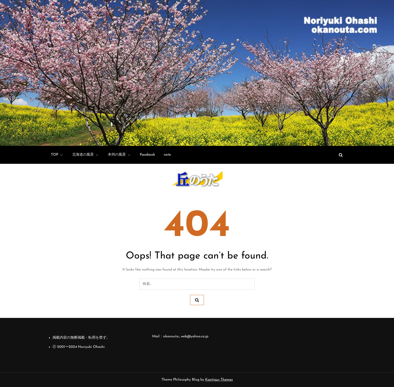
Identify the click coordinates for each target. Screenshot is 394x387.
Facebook (147, 155)
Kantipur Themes (219, 380)
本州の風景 (119, 155)
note (167, 155)
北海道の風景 (85, 155)
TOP (57, 155)
